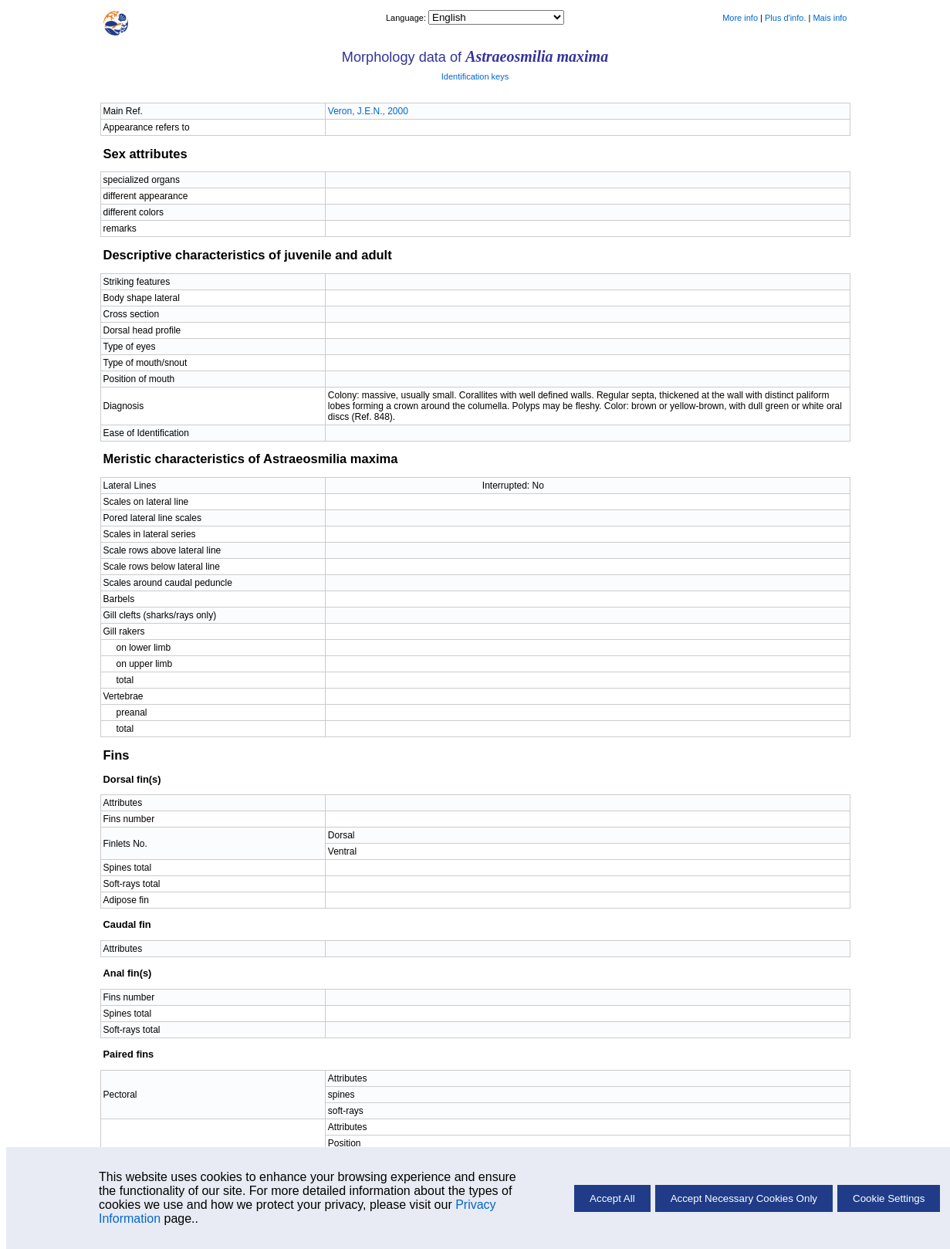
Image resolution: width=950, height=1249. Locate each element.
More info (740, 17)
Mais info (830, 17)
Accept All (612, 1198)
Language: (407, 17)
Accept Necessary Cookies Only (744, 1198)
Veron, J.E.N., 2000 (368, 111)
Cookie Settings (889, 1198)
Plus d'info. (785, 17)
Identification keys (475, 76)
